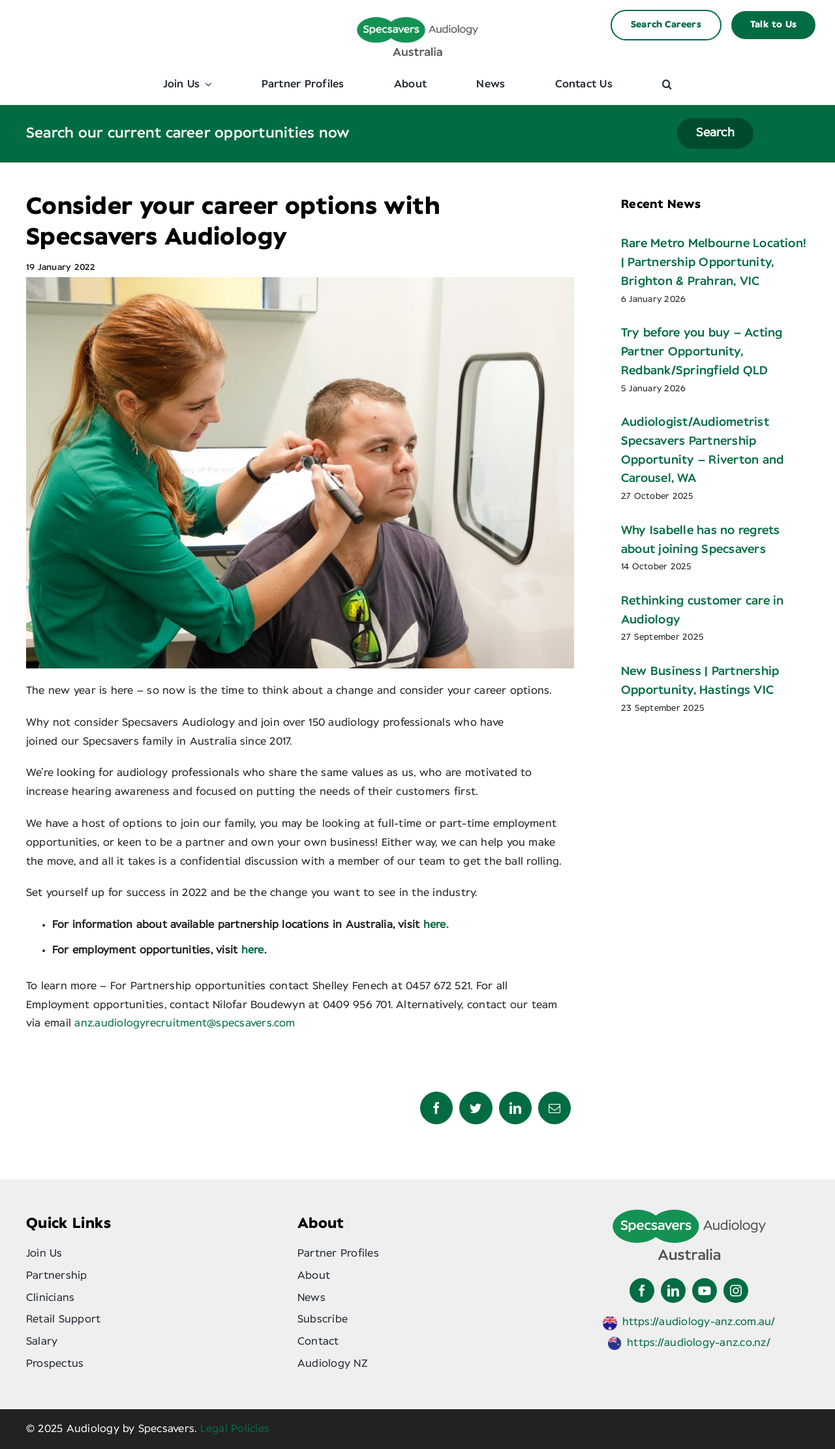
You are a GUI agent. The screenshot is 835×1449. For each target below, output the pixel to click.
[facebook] (642, 1290)
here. (435, 924)
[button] (667, 84)
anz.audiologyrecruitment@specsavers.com (184, 1023)
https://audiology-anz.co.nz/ (698, 1342)
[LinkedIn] (515, 1108)
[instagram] (735, 1290)
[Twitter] (475, 1108)
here (252, 950)
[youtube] (704, 1290)
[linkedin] (673, 1290)
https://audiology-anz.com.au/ (699, 1322)
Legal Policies (234, 1429)
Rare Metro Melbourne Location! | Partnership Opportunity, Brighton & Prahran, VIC (713, 263)
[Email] (554, 1108)
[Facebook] (436, 1108)
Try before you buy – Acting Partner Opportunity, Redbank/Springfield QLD (701, 352)
